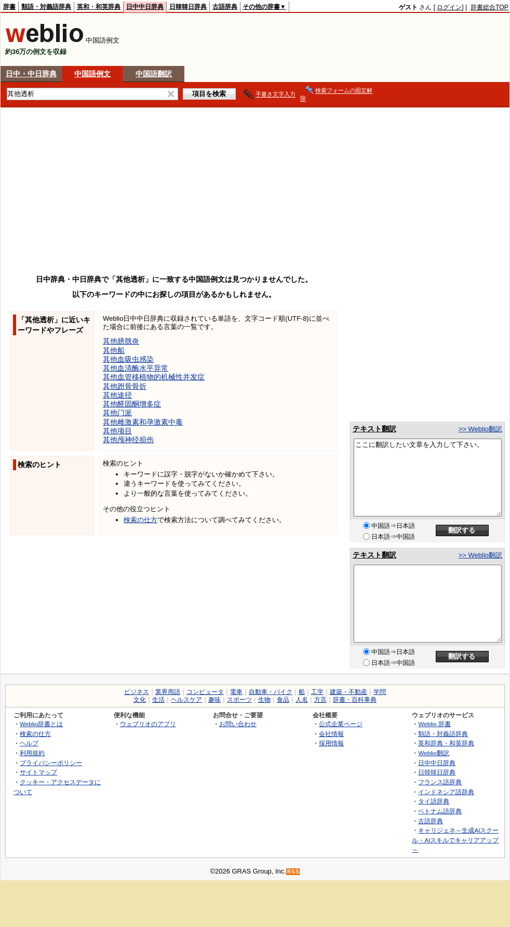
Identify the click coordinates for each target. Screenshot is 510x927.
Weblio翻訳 (433, 752)
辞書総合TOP (489, 7)
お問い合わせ (238, 723)
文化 (139, 700)
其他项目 (117, 431)
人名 (302, 700)
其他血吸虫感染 (128, 359)
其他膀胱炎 (121, 341)
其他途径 (117, 395)
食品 (283, 700)
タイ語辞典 (433, 801)
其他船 (114, 350)
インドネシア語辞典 (446, 791)
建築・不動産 (348, 692)
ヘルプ (29, 743)
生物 (264, 700)
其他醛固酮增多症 (132, 404)
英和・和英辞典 (98, 7)
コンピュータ (205, 692)
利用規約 (32, 752)
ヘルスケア (186, 700)
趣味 (214, 700)
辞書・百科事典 (355, 700)
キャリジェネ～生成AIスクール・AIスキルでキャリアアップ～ (455, 840)
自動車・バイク (270, 692)
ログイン (449, 7)
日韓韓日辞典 (188, 7)
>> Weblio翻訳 (480, 429)
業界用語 (167, 692)
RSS (293, 872)
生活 (158, 700)
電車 (236, 692)
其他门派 (117, 412)
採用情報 (331, 743)
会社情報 (331, 733)
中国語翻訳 (154, 74)
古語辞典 (224, 7)
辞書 (9, 7)
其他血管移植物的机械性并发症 (154, 377)
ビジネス (136, 692)
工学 (317, 692)
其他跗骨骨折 (124, 386)
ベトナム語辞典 (440, 811)
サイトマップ (38, 772)
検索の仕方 (140, 520)
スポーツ (239, 700)
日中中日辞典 (145, 7)
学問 (379, 692)
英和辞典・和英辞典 (446, 743)
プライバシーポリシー (51, 762)
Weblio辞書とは (41, 723)
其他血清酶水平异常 (135, 368)
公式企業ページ (341, 723)
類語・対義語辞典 (46, 7)
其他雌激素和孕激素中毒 (143, 422)
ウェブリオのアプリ (148, 723)
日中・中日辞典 (31, 74)
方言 (320, 700)
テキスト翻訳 (374, 429)
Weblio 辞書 (434, 723)
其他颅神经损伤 (128, 439)
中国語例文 (92, 74)
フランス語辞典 (440, 782)
